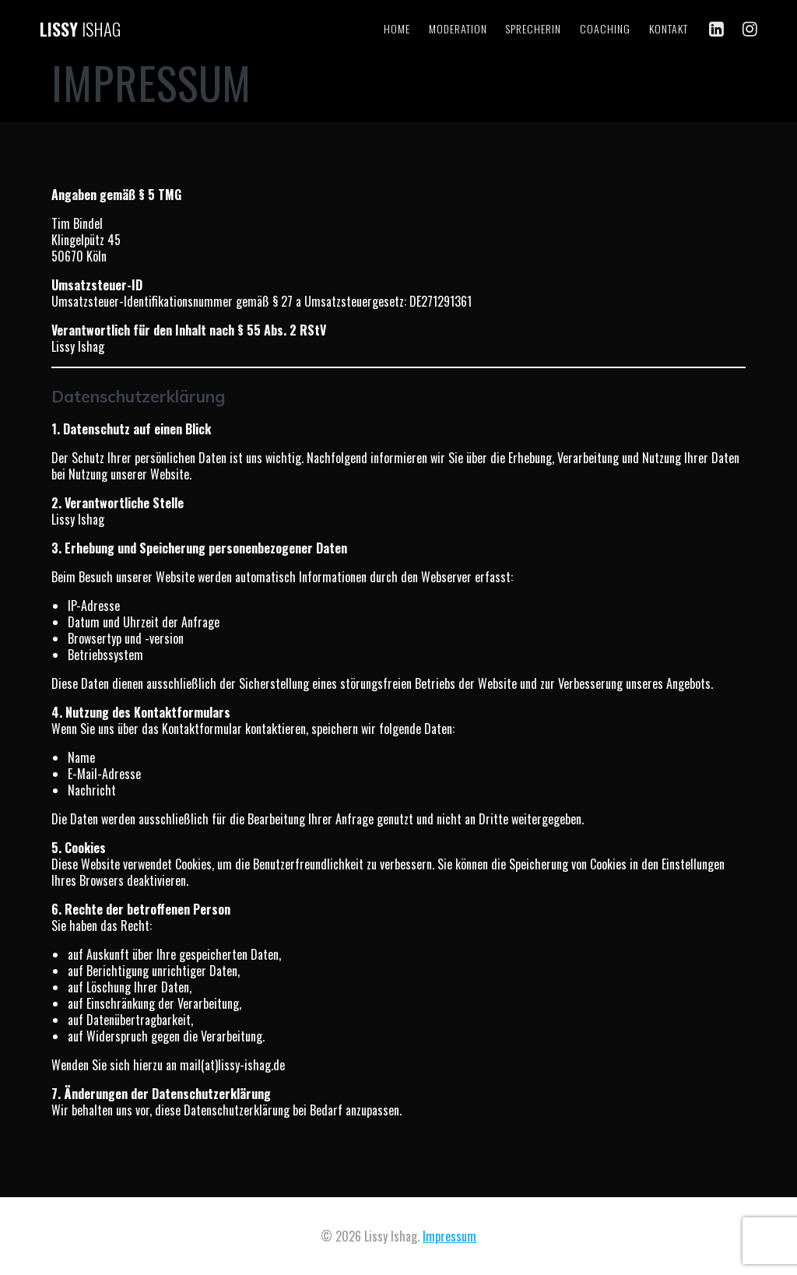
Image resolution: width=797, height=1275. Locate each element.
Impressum (449, 1236)
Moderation (458, 28)
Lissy (80, 28)
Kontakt (668, 28)
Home (397, 28)
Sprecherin (533, 28)
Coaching (605, 28)
